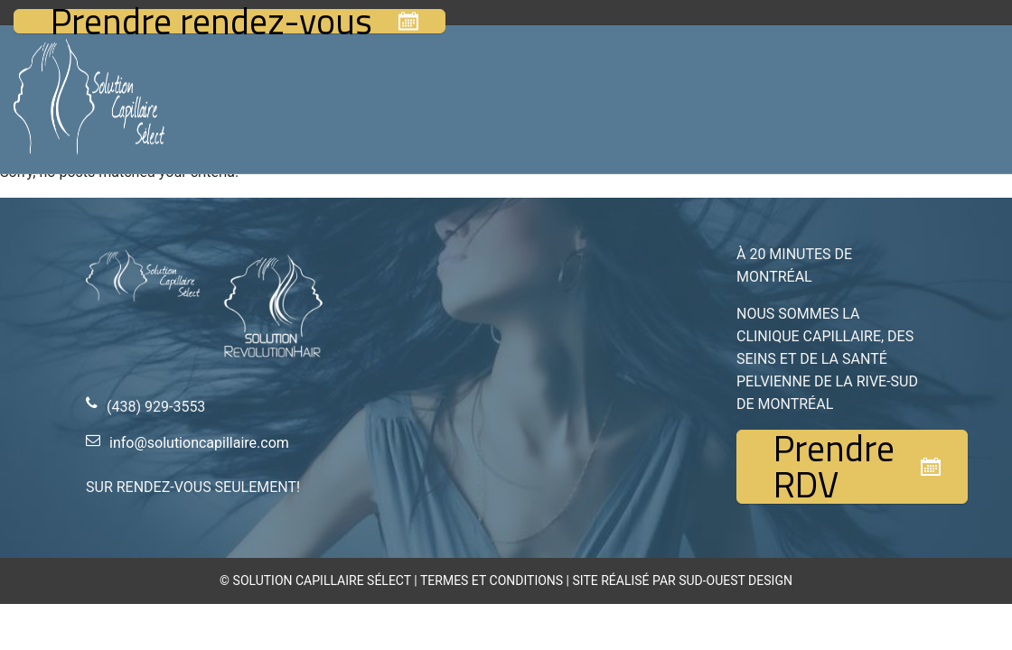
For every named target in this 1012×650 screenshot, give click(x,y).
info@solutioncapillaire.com (199, 442)
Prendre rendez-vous (211, 21)
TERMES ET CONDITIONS (491, 580)
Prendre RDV (834, 467)
